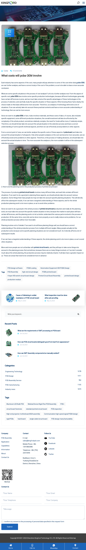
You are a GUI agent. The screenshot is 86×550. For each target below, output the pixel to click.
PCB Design (43, 376)
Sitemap (73, 538)
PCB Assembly (13, 272)
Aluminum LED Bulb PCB (15, 404)
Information (5, 449)
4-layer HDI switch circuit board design (21, 276)
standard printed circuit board (36, 409)
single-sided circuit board (38, 419)
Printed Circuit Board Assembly (49, 276)
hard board (22, 419)
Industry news (43, 389)
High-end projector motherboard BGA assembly (23, 414)
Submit (9, 527)
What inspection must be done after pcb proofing (56, 296)
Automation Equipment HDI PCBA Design (55, 268)
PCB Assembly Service (43, 380)
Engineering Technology (43, 371)
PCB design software (15, 268)
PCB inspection (56, 409)
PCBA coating (31, 268)
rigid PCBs (10, 419)
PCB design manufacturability (61, 419)
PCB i (62, 404)
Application (5, 442)
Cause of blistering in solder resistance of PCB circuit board (27, 296)
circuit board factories (14, 409)
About (3, 453)
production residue (14, 279)
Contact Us (5, 457)
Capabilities (5, 446)
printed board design (71, 276)
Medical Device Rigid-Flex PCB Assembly (42, 404)
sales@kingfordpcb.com (31, 441)
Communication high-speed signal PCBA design (61, 414)
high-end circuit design (30, 272)
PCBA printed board (49, 272)
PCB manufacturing (43, 385)
